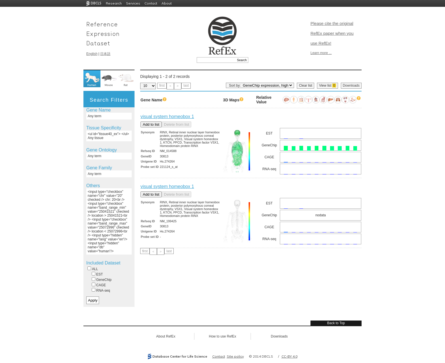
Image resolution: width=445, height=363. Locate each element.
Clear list (305, 85)
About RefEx (165, 336)
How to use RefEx (222, 336)
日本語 (105, 54)
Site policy (235, 356)
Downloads (351, 85)
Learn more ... (321, 53)
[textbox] (216, 60)
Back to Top (336, 323)
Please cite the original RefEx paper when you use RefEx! (332, 33)
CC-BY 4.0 (289, 356)
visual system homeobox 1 (167, 116)
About (166, 3)
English (91, 54)
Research (114, 3)
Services (133, 3)
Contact (150, 3)
